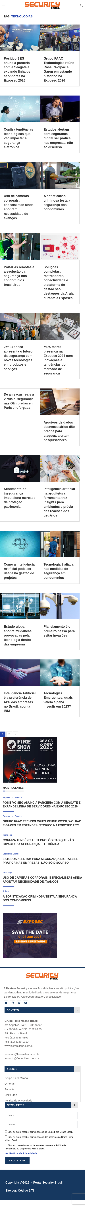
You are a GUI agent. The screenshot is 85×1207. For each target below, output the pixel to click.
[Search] (81, 5)
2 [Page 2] (9, 734)
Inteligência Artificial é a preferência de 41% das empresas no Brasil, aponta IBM (20, 702)
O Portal (9, 1083)
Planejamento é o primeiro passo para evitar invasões (59, 631)
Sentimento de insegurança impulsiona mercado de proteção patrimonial (20, 497)
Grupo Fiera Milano (16, 1078)
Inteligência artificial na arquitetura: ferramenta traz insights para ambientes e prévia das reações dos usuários (59, 502)
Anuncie (9, 1089)
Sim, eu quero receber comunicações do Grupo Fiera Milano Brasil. (40, 1132)
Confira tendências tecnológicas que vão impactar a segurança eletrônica (18, 138)
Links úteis (11, 1094)
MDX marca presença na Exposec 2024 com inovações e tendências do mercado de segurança (58, 360)
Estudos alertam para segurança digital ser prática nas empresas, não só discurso (58, 138)
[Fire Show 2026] (30, 738)
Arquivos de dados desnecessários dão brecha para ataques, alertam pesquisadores (59, 431)
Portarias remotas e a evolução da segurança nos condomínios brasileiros (19, 276)
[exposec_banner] (30, 914)
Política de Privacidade (18, 1100)
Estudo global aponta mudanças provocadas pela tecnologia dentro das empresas (18, 635)
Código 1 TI (26, 1190)
